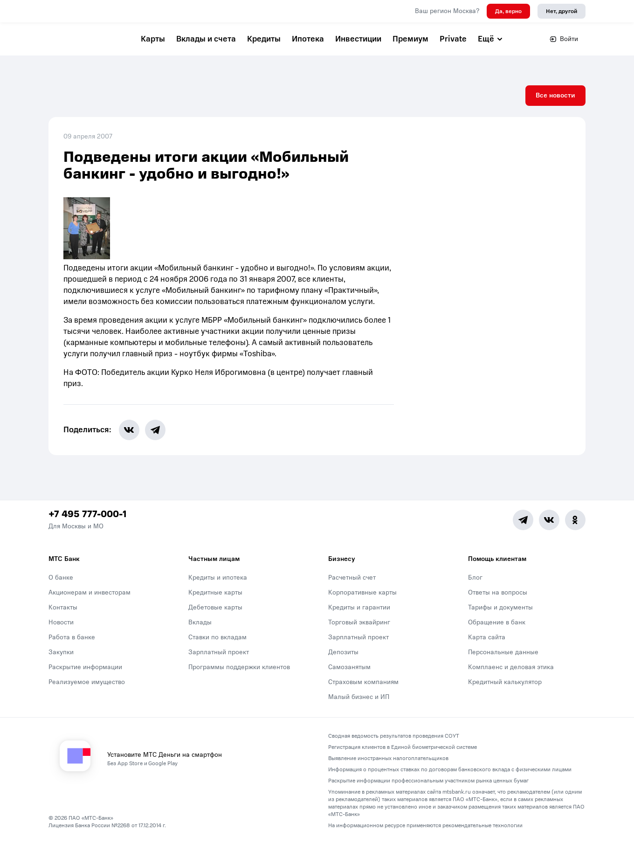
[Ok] (575, 520)
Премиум (410, 39)
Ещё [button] (490, 39)
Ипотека (308, 39)
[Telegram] (523, 520)
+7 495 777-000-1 (87, 514)
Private (453, 39)
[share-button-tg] (155, 430)
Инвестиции (358, 39)
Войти (564, 39)
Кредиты (264, 39)
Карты (153, 39)
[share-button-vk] (129, 430)
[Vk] (549, 520)
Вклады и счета (206, 39)
